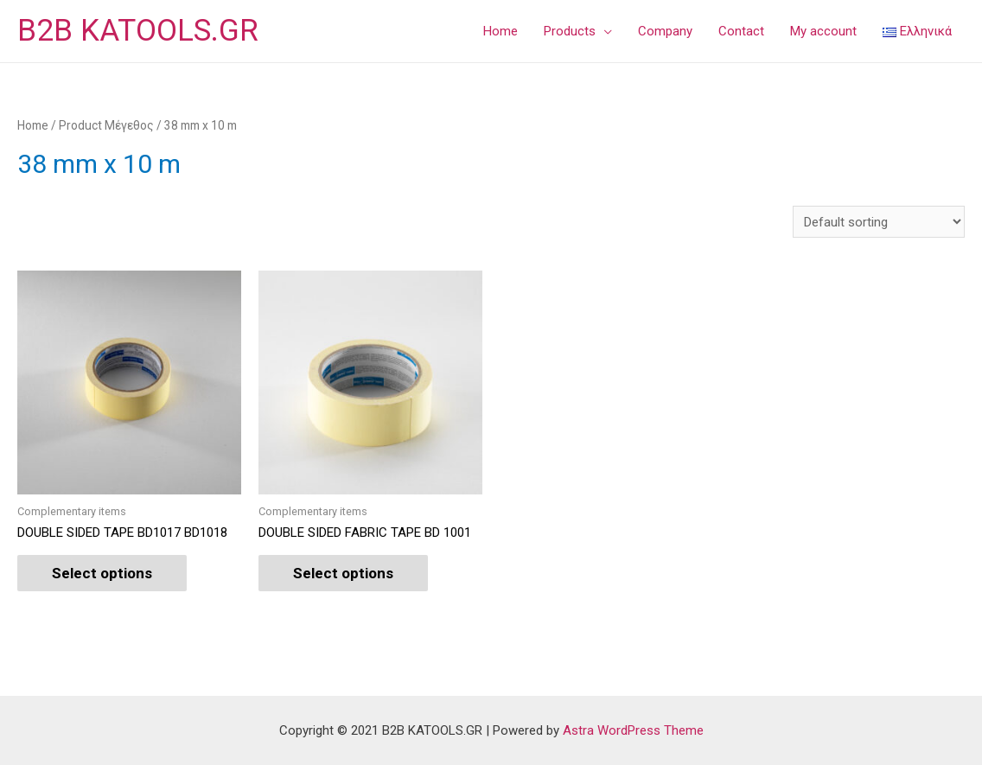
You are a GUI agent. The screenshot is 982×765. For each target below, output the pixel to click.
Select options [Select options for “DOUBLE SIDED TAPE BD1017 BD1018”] (102, 573)
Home (500, 31)
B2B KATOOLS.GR (137, 30)
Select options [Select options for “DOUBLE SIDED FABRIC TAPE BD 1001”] (343, 573)
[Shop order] (879, 222)
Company (665, 31)
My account (823, 31)
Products (570, 31)
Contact (741, 31)
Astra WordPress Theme (633, 730)
